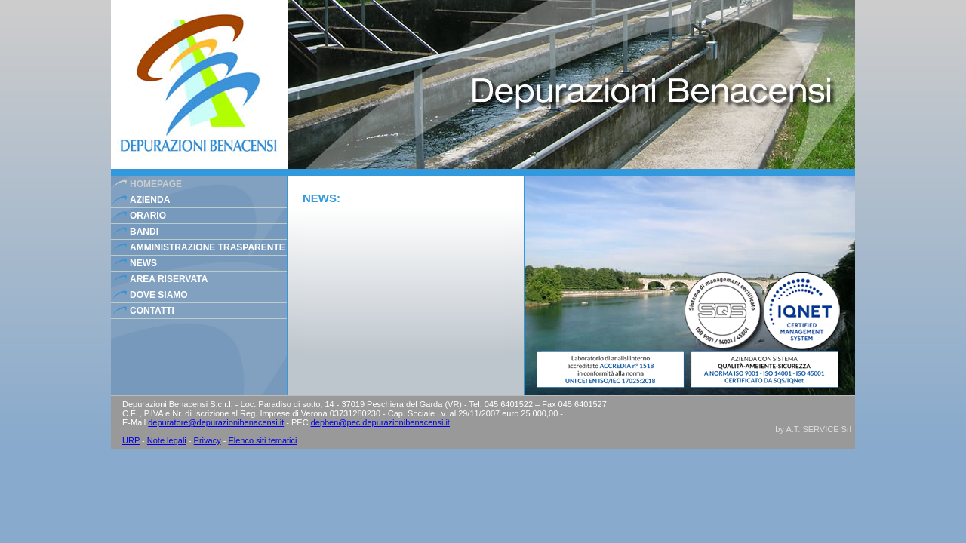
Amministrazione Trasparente (207, 247)
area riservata (169, 279)
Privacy (207, 440)
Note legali (166, 440)
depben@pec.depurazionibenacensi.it (380, 422)
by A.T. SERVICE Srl (813, 429)
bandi (144, 231)
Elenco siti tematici (262, 440)
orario (148, 215)
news (143, 263)
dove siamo (159, 295)
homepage (156, 184)
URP (131, 440)
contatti (152, 310)
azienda (150, 200)
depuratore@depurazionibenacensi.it (216, 422)
